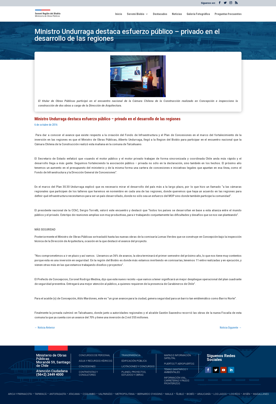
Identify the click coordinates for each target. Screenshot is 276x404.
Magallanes (261, 394)
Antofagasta (57, 394)
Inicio (118, 14)
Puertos (169, 363)
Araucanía (204, 394)
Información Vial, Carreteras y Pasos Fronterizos (176, 380)
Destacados (160, 14)
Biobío (190, 394)
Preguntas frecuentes (228, 14)
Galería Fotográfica (198, 14)
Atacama (74, 394)
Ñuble (180, 394)
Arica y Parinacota (20, 394)
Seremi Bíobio (135, 14)
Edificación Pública (134, 360)
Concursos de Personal (94, 355)
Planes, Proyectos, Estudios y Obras (134, 373)
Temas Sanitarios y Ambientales (176, 371)
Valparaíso (105, 394)
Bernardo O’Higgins (149, 394)
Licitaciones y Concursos (138, 366)
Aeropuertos (185, 363)
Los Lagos (220, 394)
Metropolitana (125, 394)
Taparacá (41, 394)
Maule (169, 394)
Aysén (246, 394)
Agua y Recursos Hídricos (95, 360)
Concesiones (87, 366)
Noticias (177, 14)
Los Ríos (234, 394)
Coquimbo (89, 394)
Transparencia (131, 355)
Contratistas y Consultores (88, 373)
